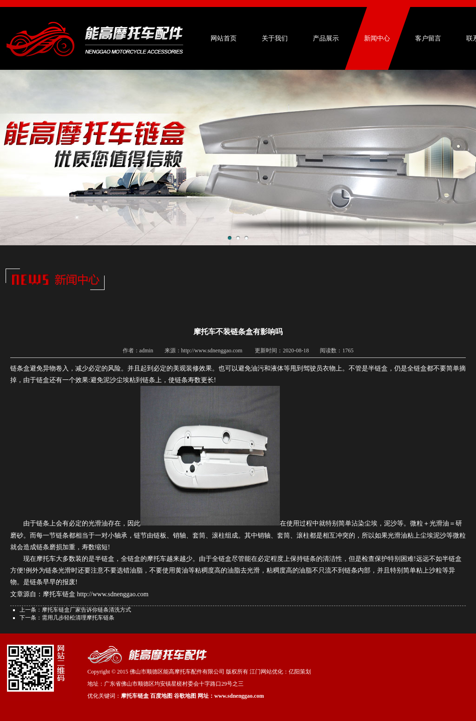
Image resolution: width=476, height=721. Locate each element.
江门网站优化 (266, 671)
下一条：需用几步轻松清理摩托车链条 (67, 617)
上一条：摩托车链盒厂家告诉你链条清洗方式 (75, 609)
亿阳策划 (300, 671)
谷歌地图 (185, 696)
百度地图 (161, 696)
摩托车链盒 (135, 696)
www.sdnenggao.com (239, 696)
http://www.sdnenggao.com (113, 594)
